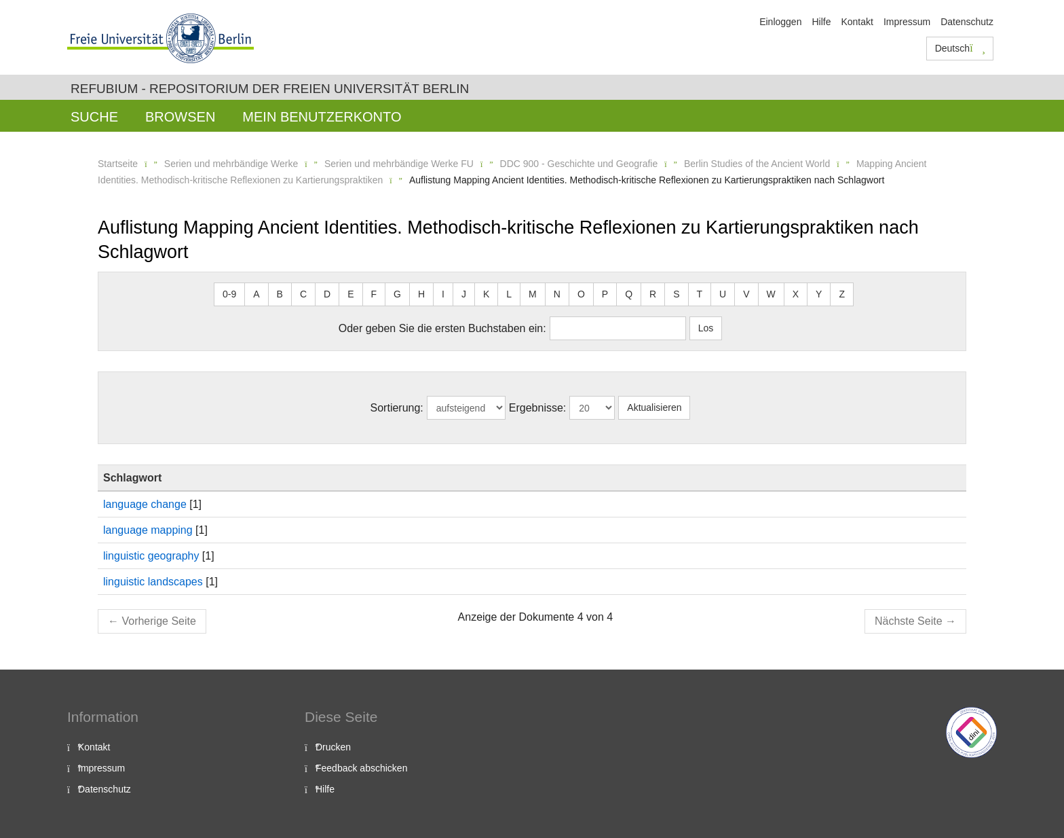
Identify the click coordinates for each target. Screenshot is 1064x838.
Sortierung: (396, 408)
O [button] (581, 294)
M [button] (533, 294)
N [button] (557, 294)
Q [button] (628, 294)
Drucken (333, 747)
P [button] (605, 294)
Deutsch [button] (960, 48)
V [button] (746, 294)
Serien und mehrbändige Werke (231, 163)
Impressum (907, 21)
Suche (94, 116)
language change (145, 504)
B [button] (280, 294)
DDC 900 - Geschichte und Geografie (579, 163)
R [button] (652, 294)
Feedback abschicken (361, 768)
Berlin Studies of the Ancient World (757, 163)
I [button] (443, 294)
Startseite (118, 163)
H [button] (421, 294)
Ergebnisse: (538, 408)
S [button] (676, 294)
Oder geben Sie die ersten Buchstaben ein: (442, 328)
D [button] (327, 294)
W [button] (771, 294)
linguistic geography (151, 556)
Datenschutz (966, 21)
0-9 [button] (229, 294)
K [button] (486, 294)
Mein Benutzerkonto (321, 116)
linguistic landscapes (153, 581)
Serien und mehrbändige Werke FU (399, 163)
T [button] (700, 294)
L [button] (509, 294)
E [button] (350, 294)
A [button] (256, 294)
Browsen (180, 116)
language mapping (148, 530)
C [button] (303, 294)
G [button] (397, 294)
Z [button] (842, 294)
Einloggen (780, 21)
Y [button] (819, 294)
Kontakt (857, 21)
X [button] (796, 294)
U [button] (722, 294)
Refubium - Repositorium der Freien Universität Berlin (270, 88)
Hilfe (821, 21)
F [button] (374, 294)
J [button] (463, 294)
